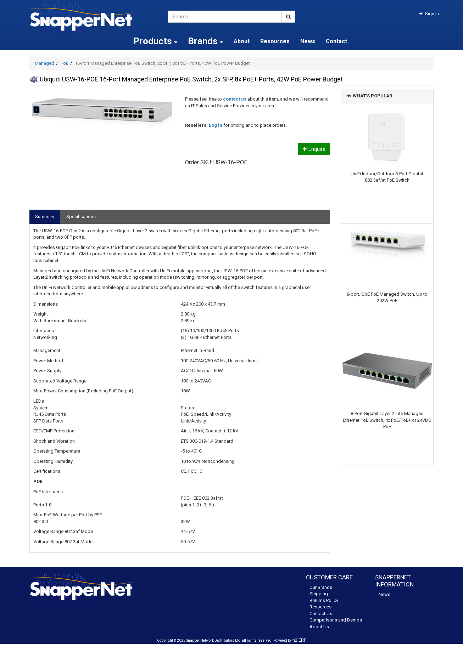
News (307, 41)
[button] (429, 13)
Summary (44, 216)
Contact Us (320, 613)
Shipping (318, 593)
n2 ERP (299, 640)
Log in (215, 125)
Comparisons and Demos (335, 620)
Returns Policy (323, 600)
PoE (64, 63)
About (242, 41)
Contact (336, 41)
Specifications (81, 216)
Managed (44, 63)
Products (155, 41)
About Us (319, 626)
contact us (234, 99)
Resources (275, 41)
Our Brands (320, 587)
